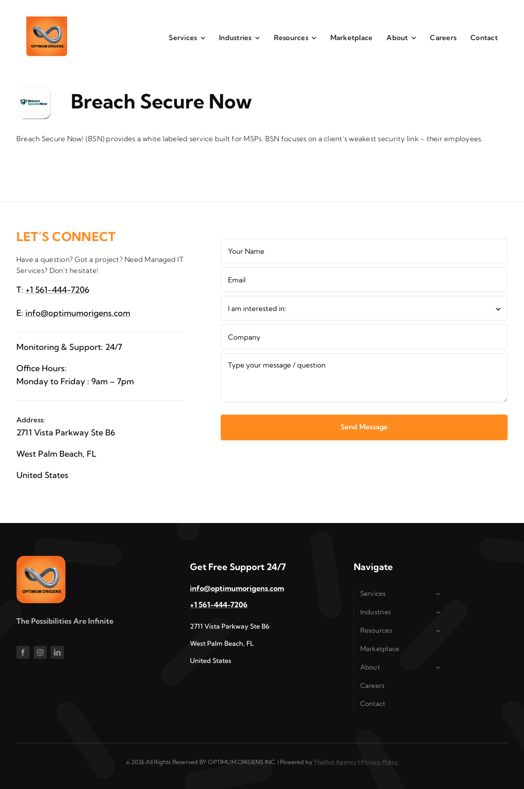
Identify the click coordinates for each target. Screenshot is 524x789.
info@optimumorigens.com (77, 313)
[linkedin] (57, 652)
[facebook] (22, 652)
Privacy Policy (379, 762)
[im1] (46, 20)
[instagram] (40, 652)
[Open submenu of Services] (439, 593)
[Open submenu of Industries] (439, 612)
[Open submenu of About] (439, 667)
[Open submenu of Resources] (439, 630)
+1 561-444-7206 (57, 289)
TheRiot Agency (335, 762)
